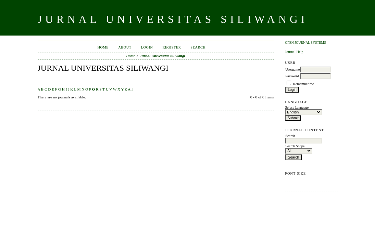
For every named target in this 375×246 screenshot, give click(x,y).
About (124, 47)
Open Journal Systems (305, 42)
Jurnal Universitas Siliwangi (162, 56)
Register (171, 47)
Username (292, 69)
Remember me (303, 84)
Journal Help (294, 52)
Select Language (297, 107)
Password (292, 76)
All (130, 89)
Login (147, 47)
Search (197, 47)
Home (103, 47)
